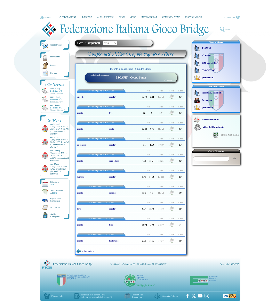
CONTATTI (232, 17)
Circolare (54, 73)
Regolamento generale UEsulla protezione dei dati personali (96, 295)
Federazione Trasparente (137, 295)
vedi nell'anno (56, 45)
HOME (45, 17)
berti (111, 224)
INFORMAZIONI (149, 17)
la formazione (85, 251)
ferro (79, 208)
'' (59, 130)
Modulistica (55, 207)
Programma (55, 57)
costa (111, 129)
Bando (53, 65)
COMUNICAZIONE (171, 17)
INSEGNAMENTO (193, 17)
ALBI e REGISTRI (105, 17)
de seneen (81, 145)
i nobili (80, 97)
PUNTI (122, 17)
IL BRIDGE (87, 17)
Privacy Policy (57, 296)
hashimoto (114, 240)
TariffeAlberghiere (55, 215)
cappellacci (114, 161)
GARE (133, 17)
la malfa (81, 177)
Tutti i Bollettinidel (57, 191)
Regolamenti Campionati (55, 199)
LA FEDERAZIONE (67, 17)
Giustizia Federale (170, 296)
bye (110, 113)
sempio (112, 192)
